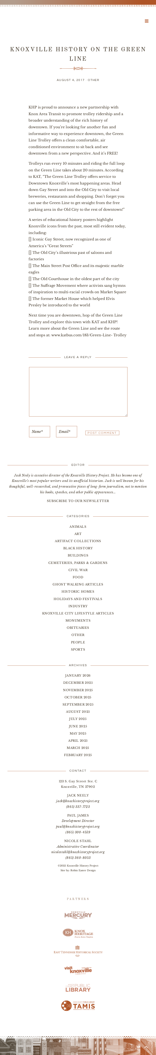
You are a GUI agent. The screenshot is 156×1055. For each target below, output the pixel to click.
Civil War (78, 570)
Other (93, 80)
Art (78, 534)
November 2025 (78, 690)
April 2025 (78, 740)
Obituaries (78, 628)
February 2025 (78, 755)
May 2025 (78, 733)
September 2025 (78, 704)
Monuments (78, 620)
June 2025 (78, 726)
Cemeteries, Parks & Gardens (78, 563)
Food (78, 577)
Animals (77, 526)
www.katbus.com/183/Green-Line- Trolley (88, 335)
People (78, 642)
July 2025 (78, 719)
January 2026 (78, 675)
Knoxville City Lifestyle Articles (78, 613)
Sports (78, 649)
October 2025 (78, 697)
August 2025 (78, 711)
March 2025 (78, 748)
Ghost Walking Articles (78, 584)
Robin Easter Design (83, 870)
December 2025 (78, 683)
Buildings (78, 555)
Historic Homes (78, 591)
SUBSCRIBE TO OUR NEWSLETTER (78, 501)
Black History (78, 548)
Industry (78, 606)
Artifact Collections (78, 541)
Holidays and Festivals (78, 599)
